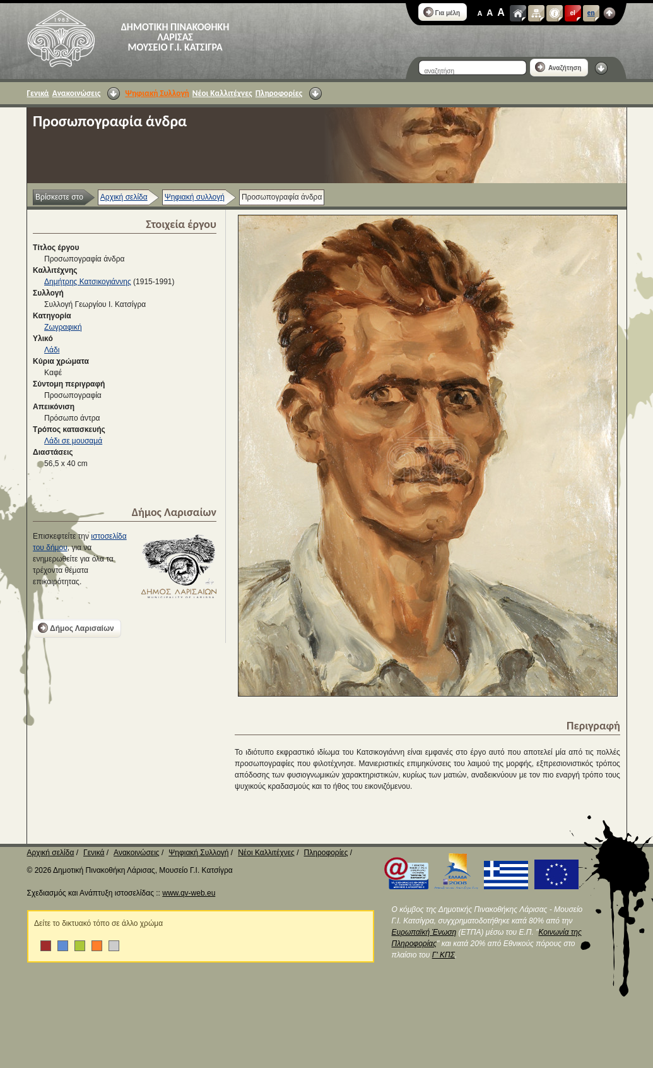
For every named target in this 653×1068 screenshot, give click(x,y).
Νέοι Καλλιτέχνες (222, 93)
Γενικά (38, 93)
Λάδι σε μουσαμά (73, 440)
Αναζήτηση (558, 67)
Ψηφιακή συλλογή (195, 197)
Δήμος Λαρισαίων (76, 628)
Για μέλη (442, 12)
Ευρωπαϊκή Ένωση (424, 932)
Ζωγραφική (63, 327)
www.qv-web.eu (188, 893)
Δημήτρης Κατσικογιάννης (87, 281)
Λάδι (51, 349)
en (591, 12)
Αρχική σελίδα (124, 197)
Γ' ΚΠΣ (443, 955)
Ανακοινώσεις (76, 93)
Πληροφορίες (279, 93)
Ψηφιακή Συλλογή (157, 93)
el (572, 12)
